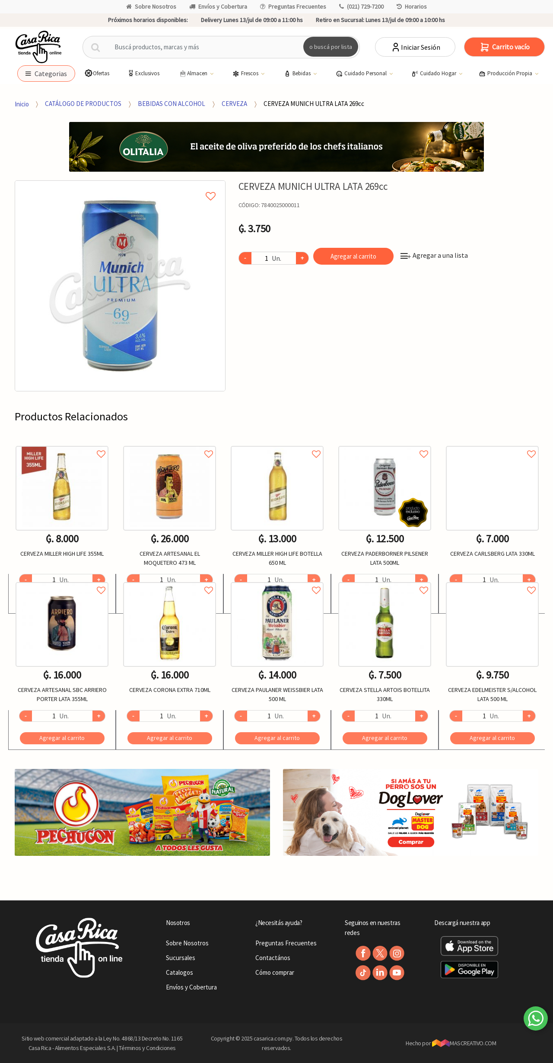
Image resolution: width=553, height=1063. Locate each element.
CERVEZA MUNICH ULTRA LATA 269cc (314, 103)
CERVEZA (234, 103)
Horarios (412, 6)
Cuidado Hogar (434, 73)
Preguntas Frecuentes (293, 6)
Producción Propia (506, 73)
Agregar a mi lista (120, 186)
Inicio (22, 103)
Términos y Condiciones (147, 1048)
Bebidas (298, 73)
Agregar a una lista (434, 255)
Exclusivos (143, 73)
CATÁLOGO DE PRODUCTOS (83, 103)
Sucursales (180, 958)
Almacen (193, 73)
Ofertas (96, 73)
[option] (120, 286)
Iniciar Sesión (415, 47)
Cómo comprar (274, 972)
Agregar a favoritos (62, 444)
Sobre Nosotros (151, 6)
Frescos (246, 73)
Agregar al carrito (353, 256)
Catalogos (179, 972)
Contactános (272, 958)
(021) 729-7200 (361, 6)
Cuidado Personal (362, 73)
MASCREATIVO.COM (464, 1043)
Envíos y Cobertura (218, 6)
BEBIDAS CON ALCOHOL (171, 103)
